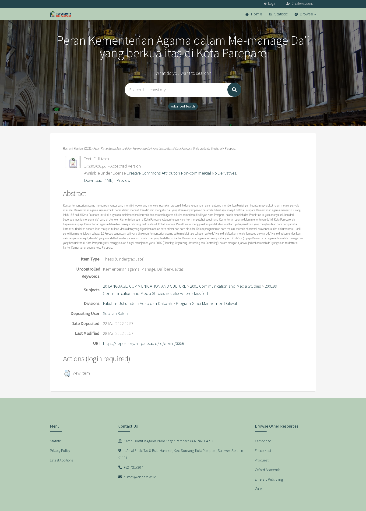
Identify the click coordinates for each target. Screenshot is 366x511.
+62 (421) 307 (130, 467)
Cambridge (263, 441)
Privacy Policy (60, 450)
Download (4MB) (99, 180)
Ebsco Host (263, 450)
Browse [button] (305, 14)
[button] (67, 373)
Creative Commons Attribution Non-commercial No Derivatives (181, 173)
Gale (258, 488)
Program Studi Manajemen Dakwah (207, 303)
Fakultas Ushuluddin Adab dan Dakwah (137, 303)
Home (253, 14)
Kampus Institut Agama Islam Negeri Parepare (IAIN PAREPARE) (165, 441)
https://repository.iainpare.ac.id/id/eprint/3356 (143, 343)
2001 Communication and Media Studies (225, 286)
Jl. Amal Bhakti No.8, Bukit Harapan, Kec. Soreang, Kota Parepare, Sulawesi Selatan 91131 (180, 454)
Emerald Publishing (269, 479)
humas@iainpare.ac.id (137, 477)
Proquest (261, 460)
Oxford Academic (268, 469)
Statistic (278, 14)
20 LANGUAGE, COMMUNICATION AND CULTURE (144, 286)
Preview (123, 180)
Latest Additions (61, 460)
